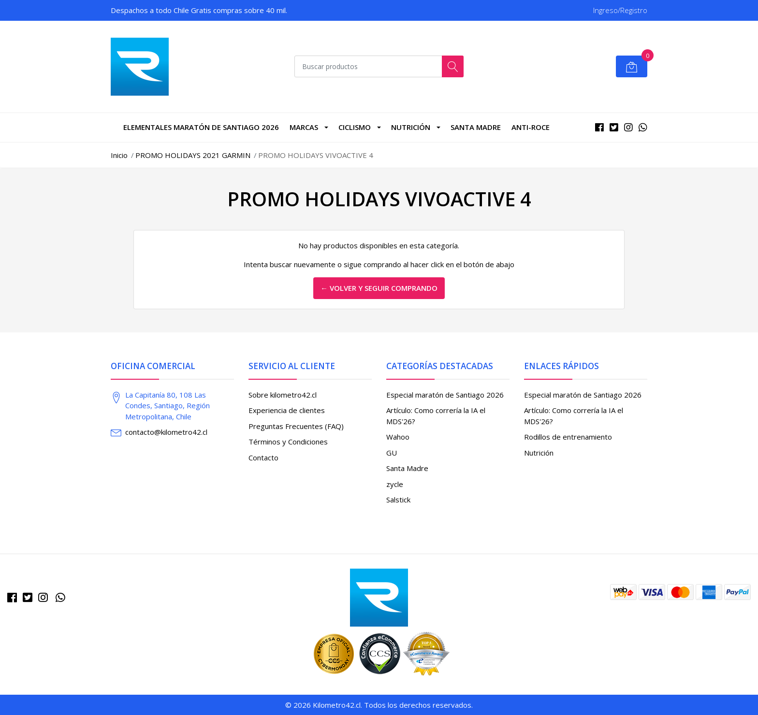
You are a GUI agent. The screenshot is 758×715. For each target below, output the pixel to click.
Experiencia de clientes (286, 410)
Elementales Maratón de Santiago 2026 (201, 127)
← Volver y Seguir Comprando (379, 288)
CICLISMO (354, 127)
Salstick (398, 499)
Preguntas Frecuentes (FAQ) (296, 426)
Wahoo (397, 437)
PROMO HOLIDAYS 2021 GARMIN (192, 155)
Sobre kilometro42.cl (282, 395)
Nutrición (410, 127)
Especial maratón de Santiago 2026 (445, 395)
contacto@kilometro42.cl (166, 432)
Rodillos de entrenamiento (568, 437)
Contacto (263, 457)
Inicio (119, 155)
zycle (394, 484)
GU (391, 453)
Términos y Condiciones (288, 441)
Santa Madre (476, 127)
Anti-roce (530, 127)
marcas (304, 127)
